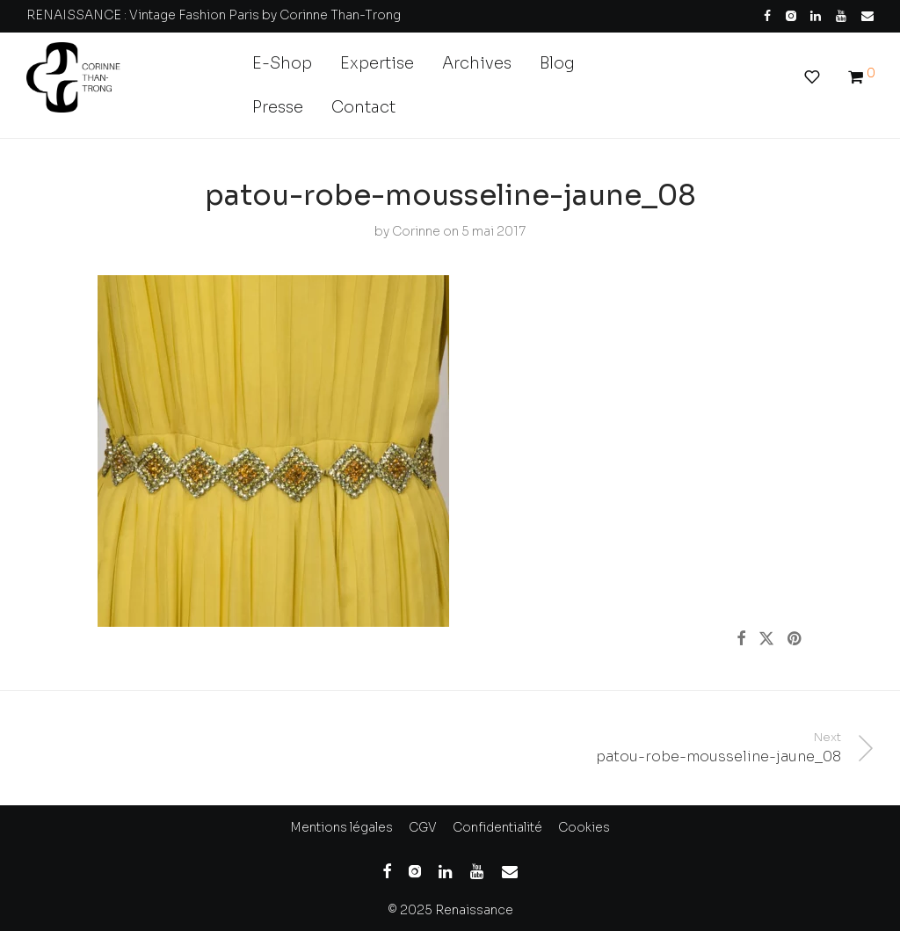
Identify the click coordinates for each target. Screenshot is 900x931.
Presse (277, 107)
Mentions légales (341, 827)
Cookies (584, 827)
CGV (423, 827)
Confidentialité (497, 827)
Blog (557, 63)
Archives (477, 63)
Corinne (416, 231)
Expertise (377, 63)
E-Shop (282, 63)
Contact (363, 107)
